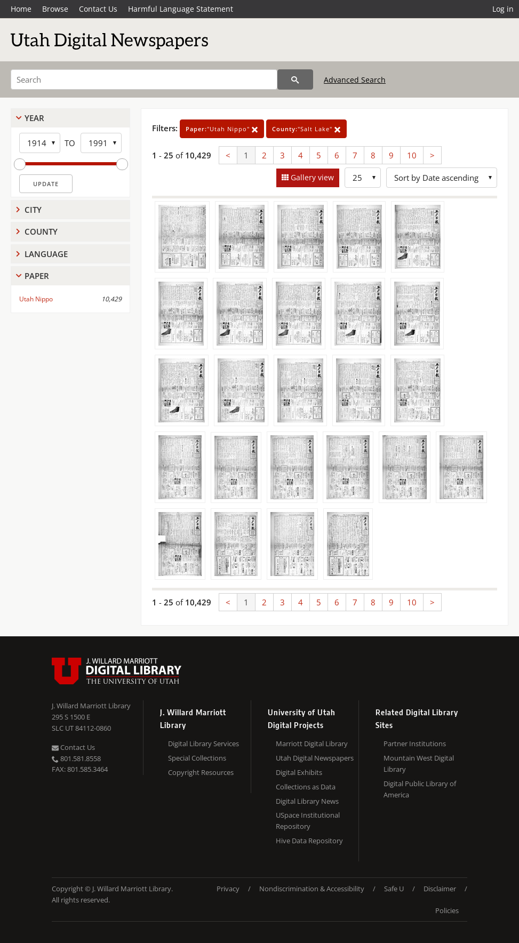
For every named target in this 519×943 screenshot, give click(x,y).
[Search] (144, 79)
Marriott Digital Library (312, 743)
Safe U (394, 888)
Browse (55, 9)
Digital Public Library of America (420, 789)
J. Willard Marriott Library (91, 705)
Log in (503, 9)
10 (412, 155)
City (33, 209)
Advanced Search (355, 80)
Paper (37, 275)
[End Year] (101, 143)
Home (21, 9)
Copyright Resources (201, 772)
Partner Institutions (415, 743)
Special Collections (197, 758)
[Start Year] (39, 143)
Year (34, 118)
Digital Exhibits (299, 772)
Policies (447, 910)
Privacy (228, 888)
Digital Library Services (203, 743)
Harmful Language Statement (180, 9)
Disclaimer (440, 888)
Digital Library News (307, 801)
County (41, 231)
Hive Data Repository (309, 840)
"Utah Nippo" (222, 129)
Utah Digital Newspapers (315, 758)
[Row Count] (363, 177)
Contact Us (98, 9)
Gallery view (311, 177)
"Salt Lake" (306, 129)
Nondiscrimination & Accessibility (311, 888)
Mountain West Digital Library (419, 763)
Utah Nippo (36, 298)
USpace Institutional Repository (308, 820)
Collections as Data (306, 787)
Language (46, 254)
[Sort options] (441, 177)
